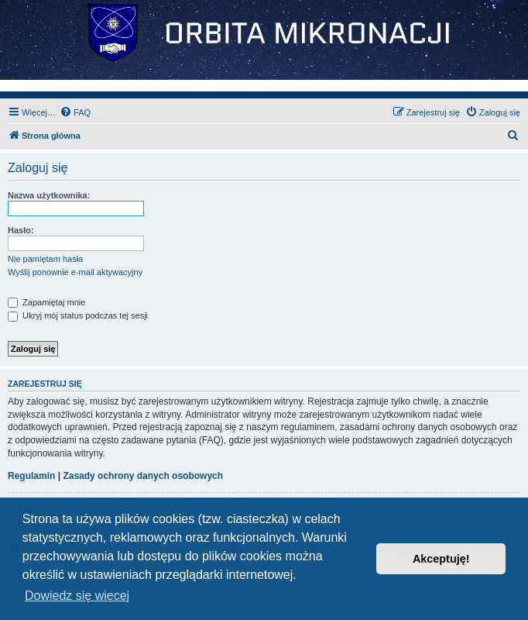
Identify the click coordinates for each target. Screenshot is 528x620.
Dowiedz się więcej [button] (77, 595)
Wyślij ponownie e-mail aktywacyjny (75, 272)
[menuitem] (75, 112)
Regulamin (31, 475)
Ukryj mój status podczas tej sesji (78, 315)
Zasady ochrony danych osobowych (143, 475)
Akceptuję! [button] (441, 559)
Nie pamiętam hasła (45, 259)
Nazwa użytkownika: (49, 195)
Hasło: (21, 230)
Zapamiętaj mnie (46, 302)
